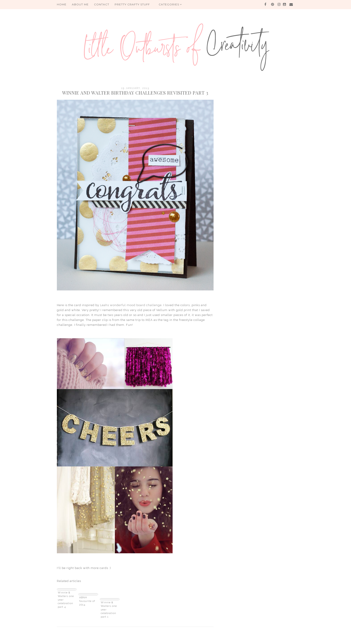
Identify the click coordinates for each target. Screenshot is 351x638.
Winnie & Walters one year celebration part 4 (66, 599)
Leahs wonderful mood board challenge (131, 305)
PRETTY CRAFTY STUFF (132, 4)
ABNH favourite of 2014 (87, 601)
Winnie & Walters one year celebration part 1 (109, 609)
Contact (101, 4)
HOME (61, 4)
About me (80, 4)
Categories (170, 4)
